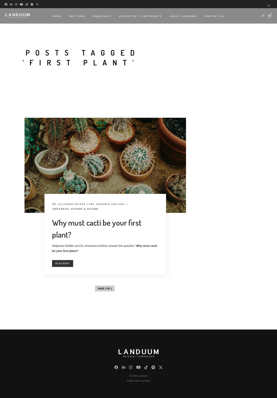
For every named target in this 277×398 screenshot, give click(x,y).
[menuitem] (269, 5)
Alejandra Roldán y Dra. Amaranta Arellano (91, 204)
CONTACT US (214, 16)
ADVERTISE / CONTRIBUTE (140, 16)
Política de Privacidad (138, 380)
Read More (62, 263)
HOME (57, 16)
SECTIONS (77, 16)
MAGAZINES (102, 16)
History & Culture (85, 209)
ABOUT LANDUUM (183, 16)
